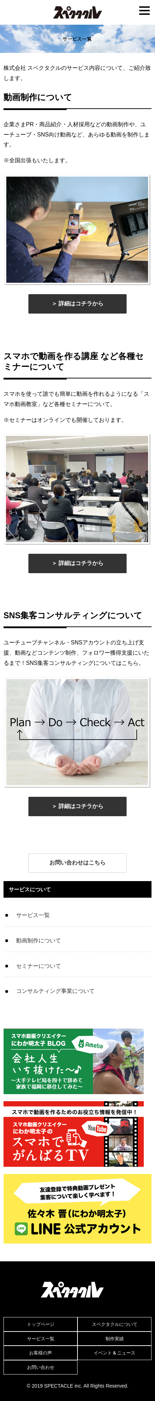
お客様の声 (40, 1352)
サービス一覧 (33, 915)
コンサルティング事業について (55, 991)
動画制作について (38, 941)
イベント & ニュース (114, 1352)
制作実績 (115, 1338)
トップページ (40, 1324)
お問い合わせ (40, 1367)
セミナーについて (38, 966)
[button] (77, 304)
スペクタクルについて (114, 1324)
